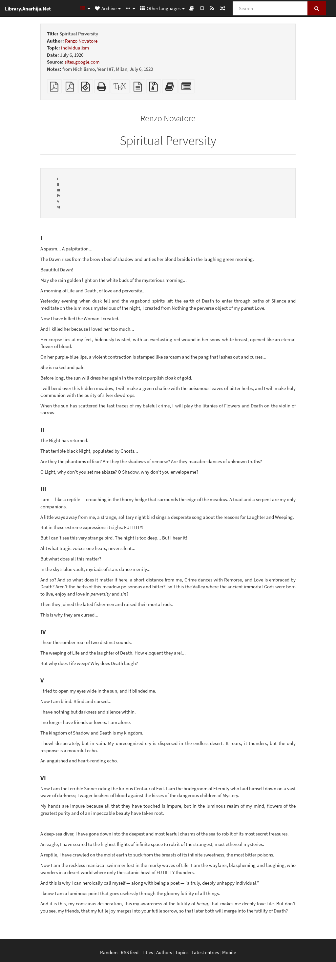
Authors (164, 952)
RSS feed (129, 952)
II (58, 184)
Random (108, 952)
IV (58, 195)
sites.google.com (82, 62)
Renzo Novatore (81, 41)
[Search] (270, 8)
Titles (147, 952)
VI (58, 207)
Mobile (229, 952)
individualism (75, 48)
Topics (181, 952)
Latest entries (205, 952)
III (58, 189)
